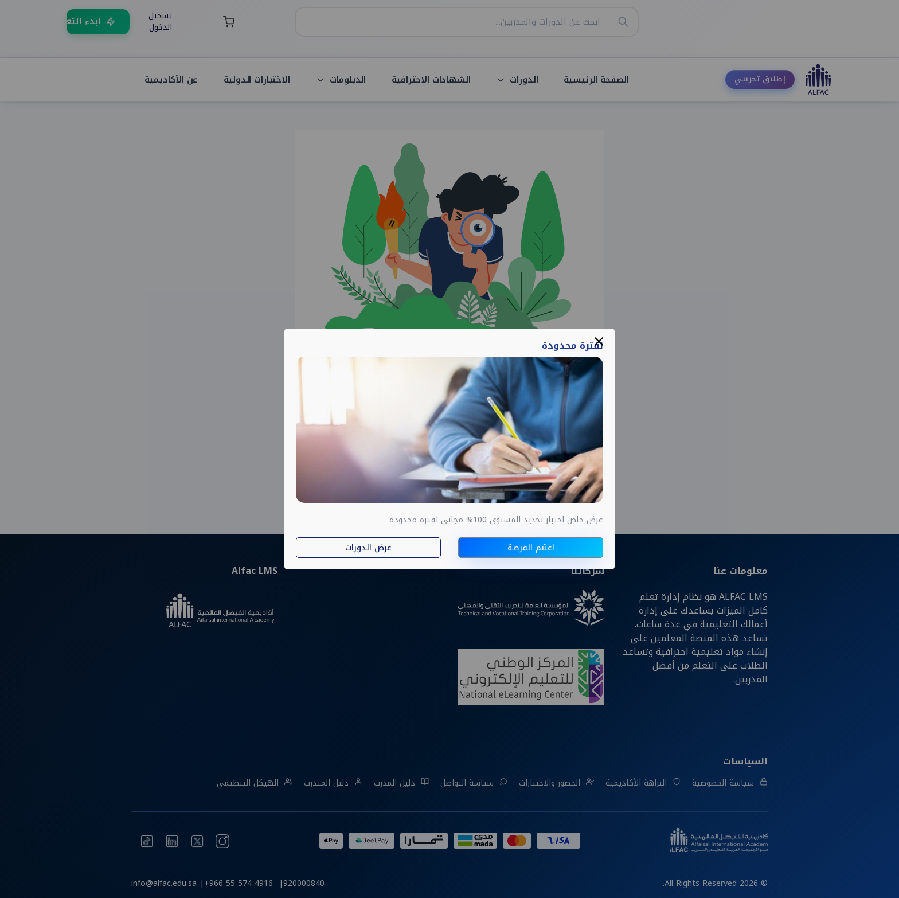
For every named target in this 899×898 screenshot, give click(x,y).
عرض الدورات (368, 548)
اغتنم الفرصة (530, 548)
